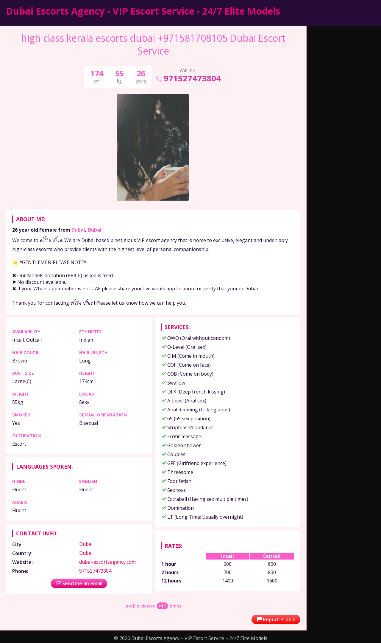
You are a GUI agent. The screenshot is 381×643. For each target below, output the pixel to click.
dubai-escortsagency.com (107, 562)
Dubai (78, 230)
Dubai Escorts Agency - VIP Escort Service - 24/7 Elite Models (143, 10)
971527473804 (188, 78)
